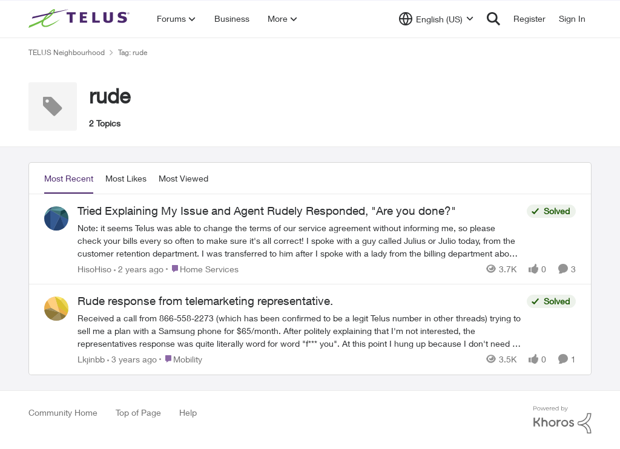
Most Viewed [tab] (183, 178)
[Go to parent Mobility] (180, 359)
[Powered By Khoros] (562, 420)
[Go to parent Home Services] (202, 268)
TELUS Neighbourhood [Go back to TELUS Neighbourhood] (66, 52)
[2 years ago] (138, 268)
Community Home (62, 412)
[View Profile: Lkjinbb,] (56, 309)
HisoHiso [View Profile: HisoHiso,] (94, 268)
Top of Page (138, 412)
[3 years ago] (132, 359)
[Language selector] (436, 19)
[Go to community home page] (80, 18)
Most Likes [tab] (126, 178)
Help (188, 412)
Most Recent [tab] (68, 178)
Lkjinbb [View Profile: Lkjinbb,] (91, 359)
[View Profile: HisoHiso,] (56, 218)
